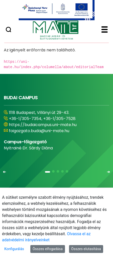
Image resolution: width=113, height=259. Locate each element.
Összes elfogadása (48, 249)
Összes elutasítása (86, 249)
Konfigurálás (14, 249)
